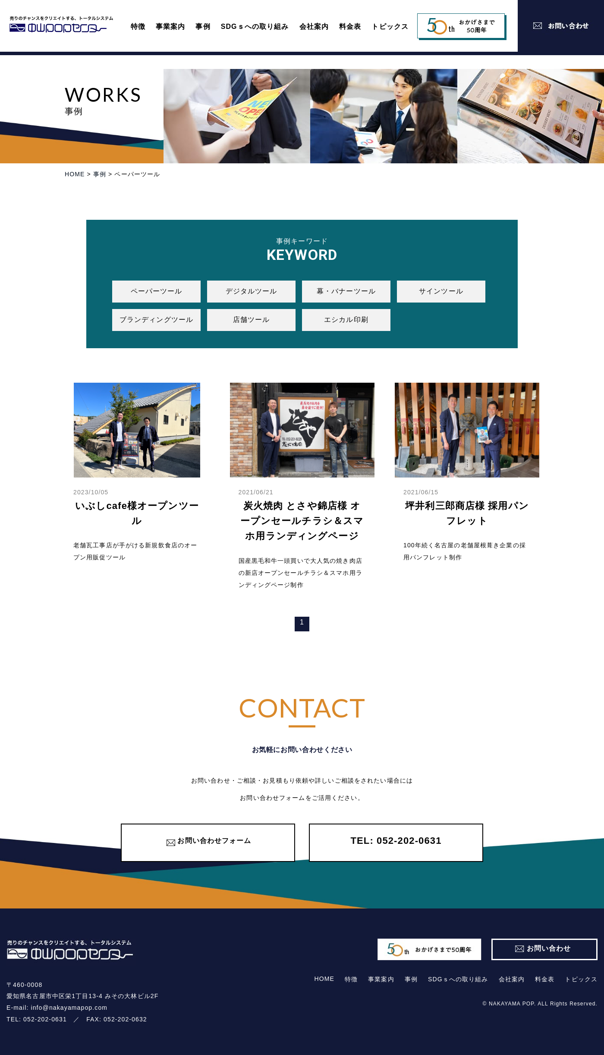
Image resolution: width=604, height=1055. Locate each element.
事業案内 (170, 26)
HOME (324, 978)
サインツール (441, 291)
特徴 (138, 26)
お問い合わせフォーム (214, 840)
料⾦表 (350, 26)
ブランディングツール (156, 319)
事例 (202, 26)
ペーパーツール (156, 291)
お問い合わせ (549, 948)
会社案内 (314, 26)
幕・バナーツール (346, 291)
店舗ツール (251, 319)
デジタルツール (251, 291)
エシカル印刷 (346, 319)
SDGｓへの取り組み (255, 26)
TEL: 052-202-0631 (395, 840)
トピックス (390, 26)
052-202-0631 (45, 1019)
